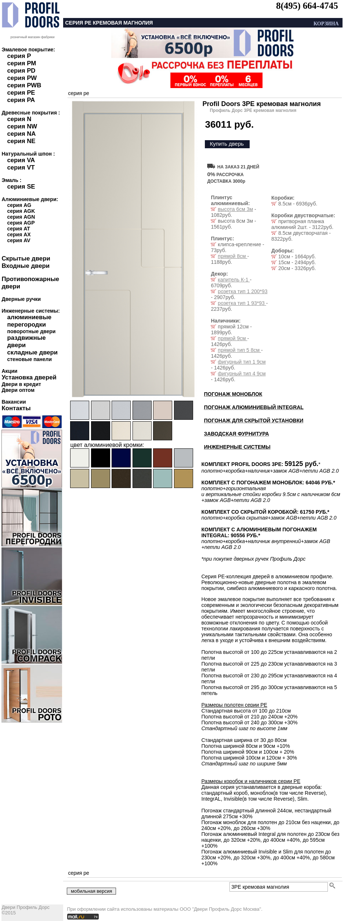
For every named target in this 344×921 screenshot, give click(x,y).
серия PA (21, 100)
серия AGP (21, 223)
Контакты (15, 408)
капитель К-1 (234, 280)
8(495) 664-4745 (307, 6)
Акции (9, 371)
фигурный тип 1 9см (241, 362)
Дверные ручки (21, 299)
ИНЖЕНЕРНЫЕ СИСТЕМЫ (237, 447)
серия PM (21, 63)
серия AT (18, 229)
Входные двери (25, 265)
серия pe (78, 93)
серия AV (18, 240)
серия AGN (21, 217)
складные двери (32, 352)
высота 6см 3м (235, 209)
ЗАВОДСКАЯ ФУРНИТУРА (236, 434)
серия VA (21, 160)
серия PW (22, 77)
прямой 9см (232, 338)
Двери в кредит (21, 384)
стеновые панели (29, 359)
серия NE (21, 141)
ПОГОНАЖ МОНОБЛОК (233, 394)
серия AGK (21, 211)
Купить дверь (227, 144)
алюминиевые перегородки (29, 321)
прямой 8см (232, 256)
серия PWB (24, 85)
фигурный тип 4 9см (241, 373)
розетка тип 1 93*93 (242, 303)
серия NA (21, 133)
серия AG (19, 205)
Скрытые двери (25, 258)
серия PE (21, 92)
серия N (19, 119)
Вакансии (13, 402)
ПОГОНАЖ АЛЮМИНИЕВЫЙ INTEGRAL (253, 407)
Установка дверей (28, 377)
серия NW (22, 126)
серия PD (21, 70)
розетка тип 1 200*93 (242, 291)
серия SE (21, 186)
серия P (19, 55)
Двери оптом (18, 390)
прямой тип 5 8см (239, 350)
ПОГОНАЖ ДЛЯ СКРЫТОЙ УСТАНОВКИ (253, 420)
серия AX (18, 234)
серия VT (21, 167)
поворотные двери (31, 331)
